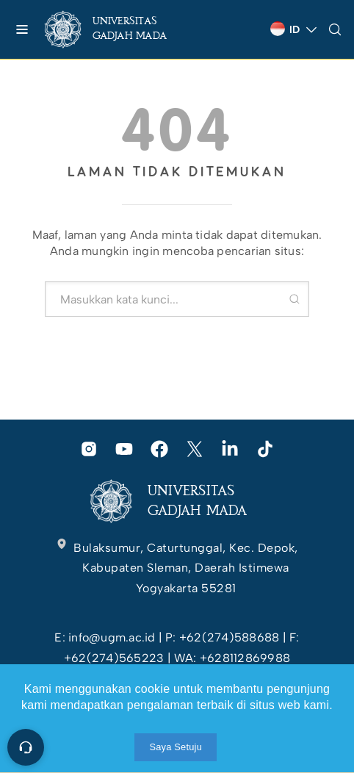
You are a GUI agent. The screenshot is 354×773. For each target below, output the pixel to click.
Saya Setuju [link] (175, 746)
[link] (118, 29)
